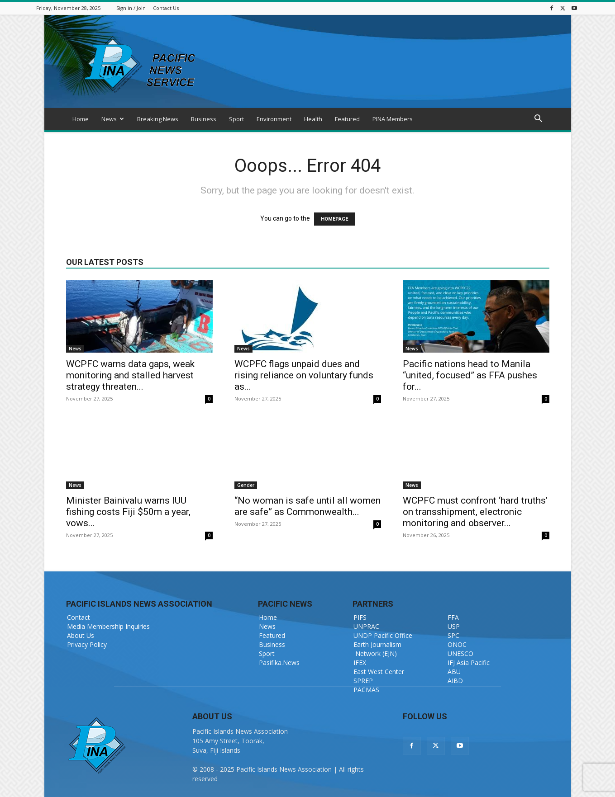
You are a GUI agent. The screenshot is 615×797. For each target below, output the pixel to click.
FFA (453, 617)
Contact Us (166, 8)
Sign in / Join (131, 8)
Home (80, 119)
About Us (80, 635)
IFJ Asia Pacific (469, 662)
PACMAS (366, 689)
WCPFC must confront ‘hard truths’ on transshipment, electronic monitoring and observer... (475, 511)
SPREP (363, 680)
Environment (274, 119)
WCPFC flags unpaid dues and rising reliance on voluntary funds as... (303, 375)
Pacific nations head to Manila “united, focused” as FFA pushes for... (470, 375)
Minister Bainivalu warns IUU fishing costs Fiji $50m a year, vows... (128, 511)
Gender (245, 485)
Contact (78, 617)
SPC (453, 635)
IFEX (359, 662)
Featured (347, 119)
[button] (538, 119)
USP (454, 626)
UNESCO (460, 653)
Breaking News (157, 119)
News (112, 119)
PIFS (360, 617)
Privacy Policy (87, 644)
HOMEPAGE (334, 219)
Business (203, 119)
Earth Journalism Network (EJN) (377, 649)
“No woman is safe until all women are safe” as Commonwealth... (307, 506)
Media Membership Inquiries (108, 626)
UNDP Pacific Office (382, 635)
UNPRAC (366, 626)
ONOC (457, 644)
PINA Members (392, 119)
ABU (454, 671)
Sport (236, 119)
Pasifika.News (279, 662)
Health (313, 119)
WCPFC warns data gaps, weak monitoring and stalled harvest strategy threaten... (130, 375)
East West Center (378, 671)
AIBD (455, 680)
